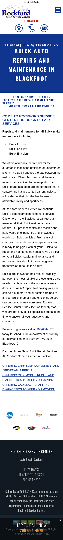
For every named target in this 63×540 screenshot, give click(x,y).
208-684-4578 (12, 45)
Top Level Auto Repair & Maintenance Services (28, 102)
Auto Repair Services (31, 461)
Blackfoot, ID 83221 (49, 45)
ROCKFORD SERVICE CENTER (31, 97)
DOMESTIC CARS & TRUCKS (27, 106)
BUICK (50, 106)
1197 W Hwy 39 (29, 45)
